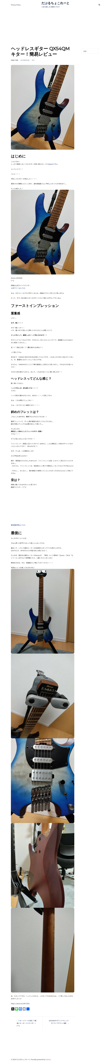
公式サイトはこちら (18, 288)
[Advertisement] (55, 23)
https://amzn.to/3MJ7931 (20, 1002)
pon (16, 60)
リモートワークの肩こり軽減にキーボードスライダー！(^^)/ (26, 1022)
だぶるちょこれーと (55, 3)
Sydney (48, 1058)
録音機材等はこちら (18, 524)
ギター (33, 60)
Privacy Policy (16, 5)
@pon (51, 164)
